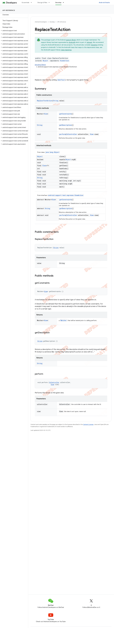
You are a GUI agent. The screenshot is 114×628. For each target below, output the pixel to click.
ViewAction (64, 61)
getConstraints (65, 114)
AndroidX (72, 42)
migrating (94, 45)
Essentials (25, 2)
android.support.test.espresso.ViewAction (65, 195)
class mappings (66, 50)
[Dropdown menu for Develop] (64, 2)
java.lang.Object (40, 65)
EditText (61, 80)
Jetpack (89, 42)
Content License (88, 424)
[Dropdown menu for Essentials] (32, 2)
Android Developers (41, 22)
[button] (13, 30)
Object (45, 61)
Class (44, 166)
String (55, 101)
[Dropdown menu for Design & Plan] (50, 2)
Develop (52, 22)
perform (62, 134)
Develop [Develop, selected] (58, 2)
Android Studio (104, 2)
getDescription (65, 125)
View (45, 114)
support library (71, 40)
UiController (71, 134)
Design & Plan (42, 2)
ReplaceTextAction (44, 101)
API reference (9, 10)
